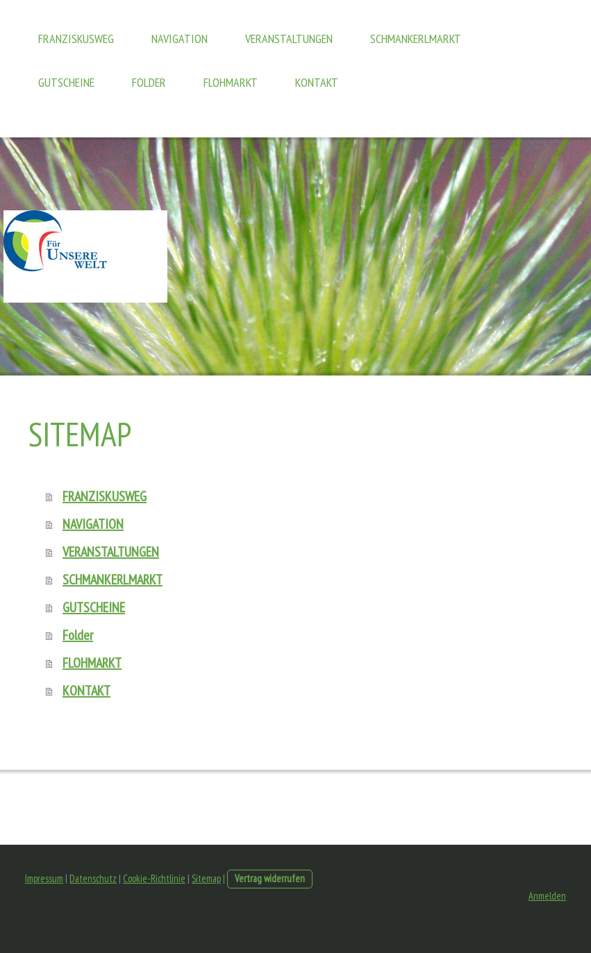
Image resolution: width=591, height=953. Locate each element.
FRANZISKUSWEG (76, 39)
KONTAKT (316, 82)
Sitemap (206, 878)
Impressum (44, 878)
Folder (149, 82)
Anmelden (547, 895)
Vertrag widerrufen (270, 878)
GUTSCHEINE (66, 82)
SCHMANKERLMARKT (415, 39)
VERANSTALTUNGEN (289, 39)
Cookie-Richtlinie (154, 878)
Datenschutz (93, 878)
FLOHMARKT (230, 82)
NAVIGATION (179, 39)
